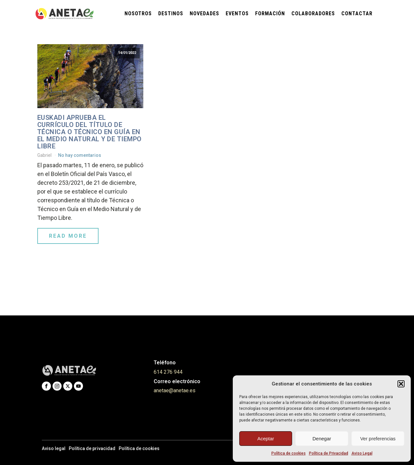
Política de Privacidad (328, 453)
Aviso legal (53, 448)
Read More (68, 236)
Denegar (322, 438)
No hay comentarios (79, 155)
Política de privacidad (92, 448)
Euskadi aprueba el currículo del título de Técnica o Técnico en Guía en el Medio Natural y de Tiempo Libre (89, 132)
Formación (270, 13)
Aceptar (265, 438)
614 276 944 (168, 372)
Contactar (357, 13)
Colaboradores (313, 13)
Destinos (170, 13)
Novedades (204, 13)
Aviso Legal (362, 453)
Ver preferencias (378, 438)
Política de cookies (288, 453)
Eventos (237, 13)
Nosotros (138, 13)
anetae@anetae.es (174, 390)
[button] (401, 384)
